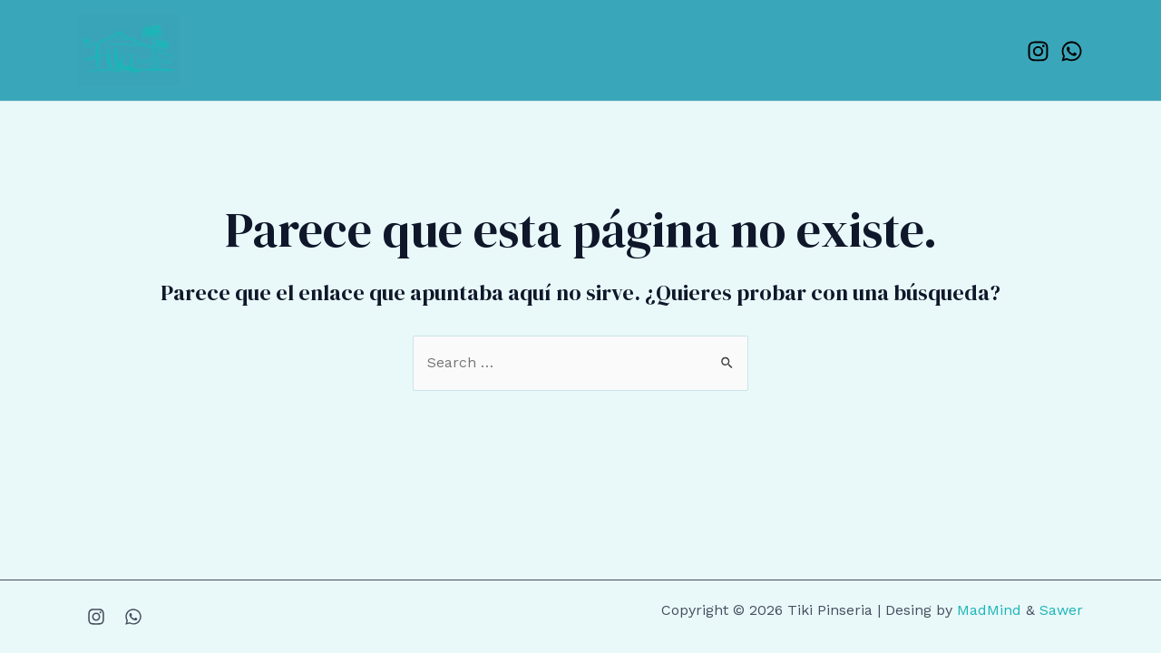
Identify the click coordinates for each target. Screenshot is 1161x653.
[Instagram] (1038, 51)
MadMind (989, 610)
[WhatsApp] (1071, 51)
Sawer (1061, 610)
